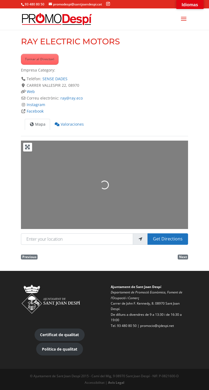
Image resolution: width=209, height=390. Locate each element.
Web (31, 91)
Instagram (36, 104)
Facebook (35, 111)
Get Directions (168, 239)
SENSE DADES (54, 78)
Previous (29, 257)
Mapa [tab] (37, 124)
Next (183, 257)
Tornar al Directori (39, 59)
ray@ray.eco (71, 98)
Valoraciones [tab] (69, 124)
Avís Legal (116, 382)
